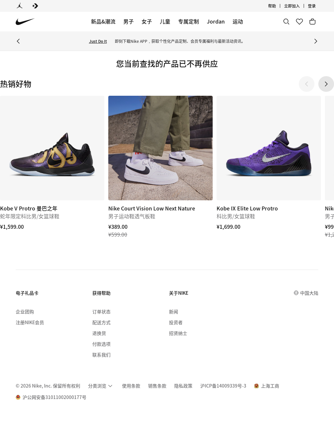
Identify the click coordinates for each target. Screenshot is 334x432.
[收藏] (299, 21)
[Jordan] (19, 6)
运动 (238, 21)
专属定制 (188, 21)
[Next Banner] (316, 41)
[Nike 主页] (25, 21)
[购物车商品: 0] (312, 21)
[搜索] (286, 21)
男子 (128, 21)
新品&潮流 (103, 21)
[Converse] (35, 6)
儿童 (165, 21)
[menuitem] (101, 386)
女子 (147, 21)
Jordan (216, 21)
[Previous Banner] (18, 41)
